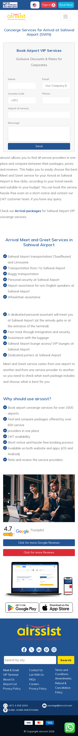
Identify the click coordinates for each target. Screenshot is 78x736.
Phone (46, 93)
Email (45, 79)
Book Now (66, 4)
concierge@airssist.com (59, 705)
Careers (34, 684)
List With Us (36, 674)
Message (14, 122)
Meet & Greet (11, 670)
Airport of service (18, 108)
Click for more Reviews (39, 552)
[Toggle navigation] (66, 16)
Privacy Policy (12, 688)
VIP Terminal (10, 674)
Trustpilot (37, 530)
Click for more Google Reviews (39, 542)
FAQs (32, 679)
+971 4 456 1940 (18, 705)
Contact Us (36, 670)
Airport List (10, 684)
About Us (9, 679)
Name (11, 79)
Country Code (16, 93)
